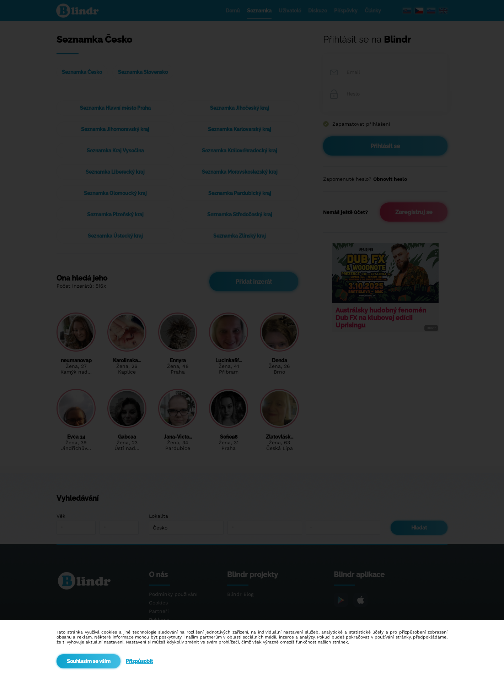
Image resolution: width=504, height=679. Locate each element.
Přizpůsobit (139, 661)
